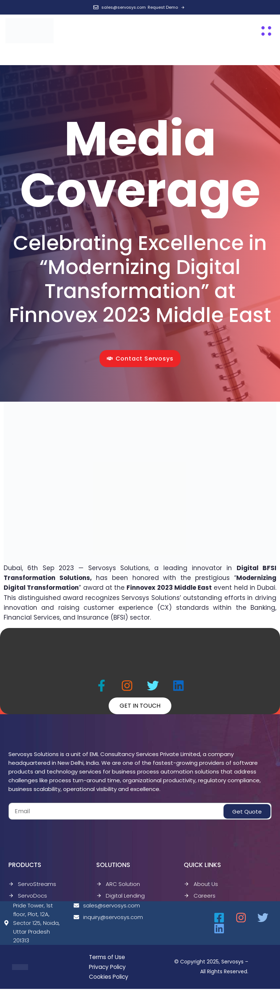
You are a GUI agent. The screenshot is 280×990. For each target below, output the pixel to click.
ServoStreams (32, 884)
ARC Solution (118, 884)
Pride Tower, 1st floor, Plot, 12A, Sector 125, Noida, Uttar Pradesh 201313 (32, 923)
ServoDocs (27, 896)
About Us (201, 884)
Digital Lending (120, 896)
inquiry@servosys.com (105, 918)
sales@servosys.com (105, 906)
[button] (266, 31)
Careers (199, 896)
